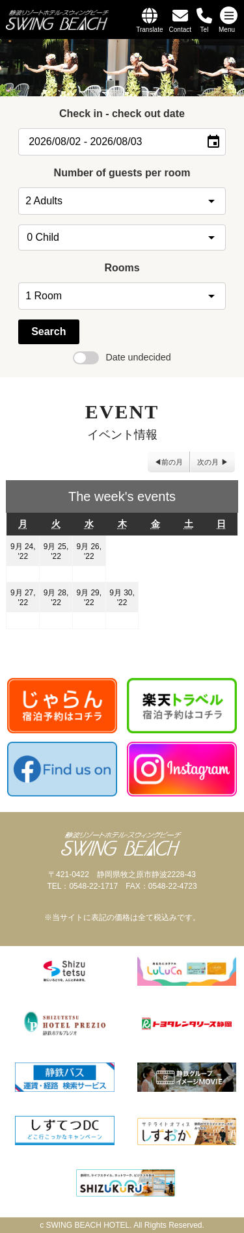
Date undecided (121, 357)
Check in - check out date (122, 113)
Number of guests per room (122, 172)
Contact (180, 29)
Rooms (121, 267)
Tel (204, 29)
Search (48, 331)
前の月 (172, 462)
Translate (149, 29)
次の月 (208, 462)
